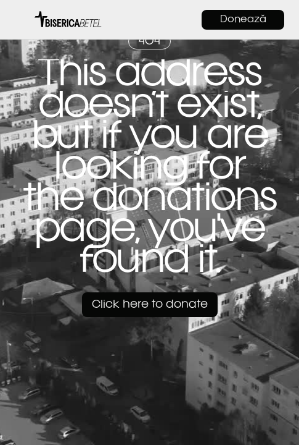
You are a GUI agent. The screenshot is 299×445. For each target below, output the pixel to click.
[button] (21, 19)
